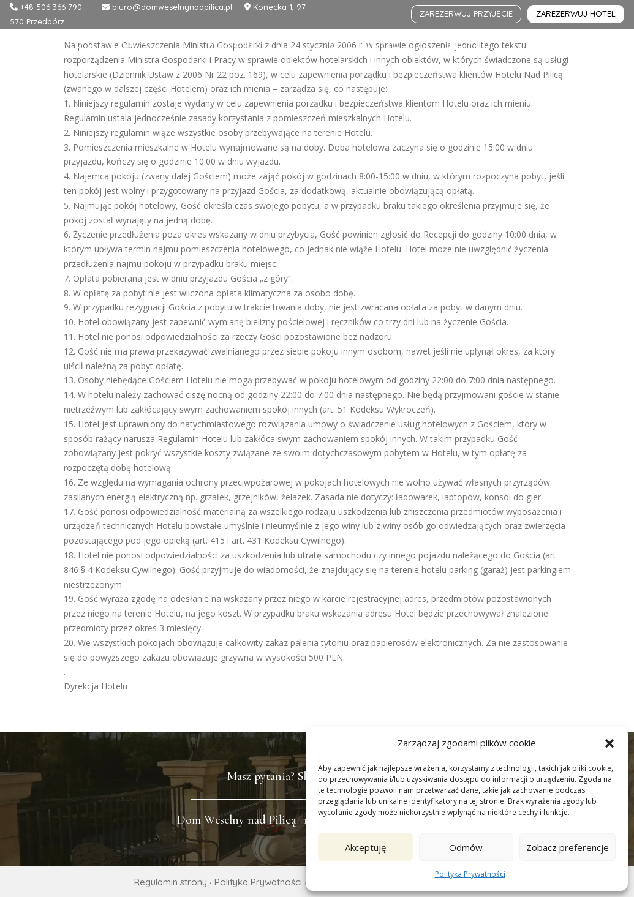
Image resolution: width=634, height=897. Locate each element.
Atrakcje (364, 49)
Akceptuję (365, 847)
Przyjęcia (246, 49)
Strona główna (100, 49)
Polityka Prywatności (470, 874)
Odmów (466, 847)
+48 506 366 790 (51, 7)
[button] (609, 743)
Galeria (566, 49)
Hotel (467, 49)
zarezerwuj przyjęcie (466, 13)
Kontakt (317, 67)
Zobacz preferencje (567, 847)
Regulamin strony (170, 882)
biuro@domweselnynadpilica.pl (171, 7)
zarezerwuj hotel (576, 13)
